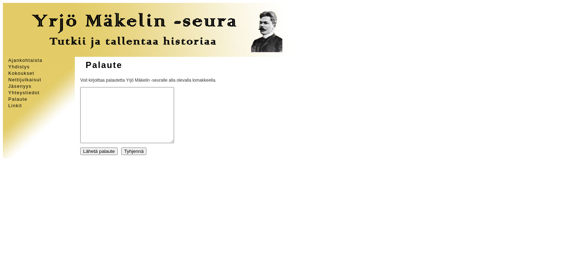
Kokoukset (21, 73)
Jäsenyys (20, 86)
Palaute (17, 99)
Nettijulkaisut (24, 79)
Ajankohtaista (25, 60)
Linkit (15, 105)
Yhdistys (19, 66)
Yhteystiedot (24, 92)
